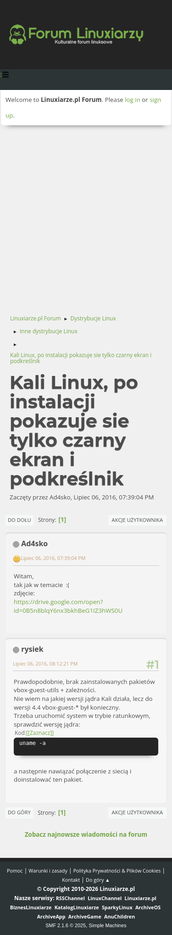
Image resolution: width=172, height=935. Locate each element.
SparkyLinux (117, 907)
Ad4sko (34, 543)
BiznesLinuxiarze (31, 907)
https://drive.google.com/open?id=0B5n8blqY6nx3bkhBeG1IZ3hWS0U (68, 606)
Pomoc (15, 870)
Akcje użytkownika (137, 519)
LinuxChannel (105, 898)
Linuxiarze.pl (140, 898)
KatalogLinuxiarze (77, 907)
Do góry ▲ (98, 879)
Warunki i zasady (47, 870)
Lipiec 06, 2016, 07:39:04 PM (53, 557)
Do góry (19, 812)
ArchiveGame (84, 916)
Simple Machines (108, 925)
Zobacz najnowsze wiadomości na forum (86, 834)
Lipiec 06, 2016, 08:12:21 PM (45, 663)
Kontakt (71, 879)
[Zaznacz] (40, 733)
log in (132, 99)
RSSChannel (70, 898)
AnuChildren (119, 916)
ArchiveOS (148, 907)
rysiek (32, 649)
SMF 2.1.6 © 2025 (65, 925)
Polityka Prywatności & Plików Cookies (117, 870)
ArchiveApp (51, 916)
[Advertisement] (86, 216)
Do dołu (19, 519)
